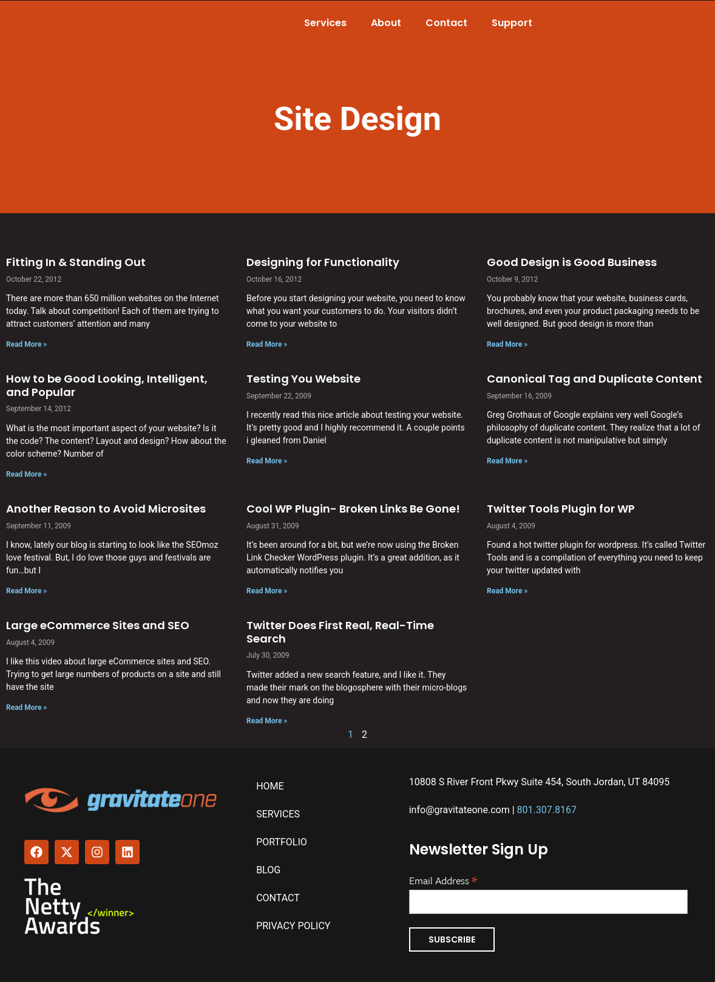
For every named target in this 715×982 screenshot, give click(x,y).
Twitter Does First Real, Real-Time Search (340, 632)
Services (325, 23)
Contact (446, 23)
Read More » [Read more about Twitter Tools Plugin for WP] (507, 591)
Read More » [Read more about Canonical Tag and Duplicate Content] (507, 461)
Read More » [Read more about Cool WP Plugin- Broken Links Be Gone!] (266, 591)
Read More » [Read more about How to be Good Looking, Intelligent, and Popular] (26, 474)
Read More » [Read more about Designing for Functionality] (266, 344)
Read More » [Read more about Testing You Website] (266, 461)
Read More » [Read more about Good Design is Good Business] (507, 344)
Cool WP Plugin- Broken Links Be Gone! (353, 508)
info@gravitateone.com (459, 810)
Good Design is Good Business (572, 262)
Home (269, 786)
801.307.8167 (547, 810)
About (386, 23)
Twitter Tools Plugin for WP (561, 508)
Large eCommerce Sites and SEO (97, 625)
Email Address (443, 879)
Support (512, 23)
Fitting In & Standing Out (76, 262)
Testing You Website (303, 378)
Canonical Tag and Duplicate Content (594, 378)
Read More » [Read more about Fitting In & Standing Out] (26, 344)
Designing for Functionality (322, 262)
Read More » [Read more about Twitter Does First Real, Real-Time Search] (266, 721)
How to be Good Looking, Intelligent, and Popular (107, 385)
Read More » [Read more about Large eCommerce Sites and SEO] (26, 707)
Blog (268, 870)
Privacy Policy (293, 926)
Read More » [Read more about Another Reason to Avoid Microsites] (26, 591)
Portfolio (281, 842)
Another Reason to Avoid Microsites (106, 508)
